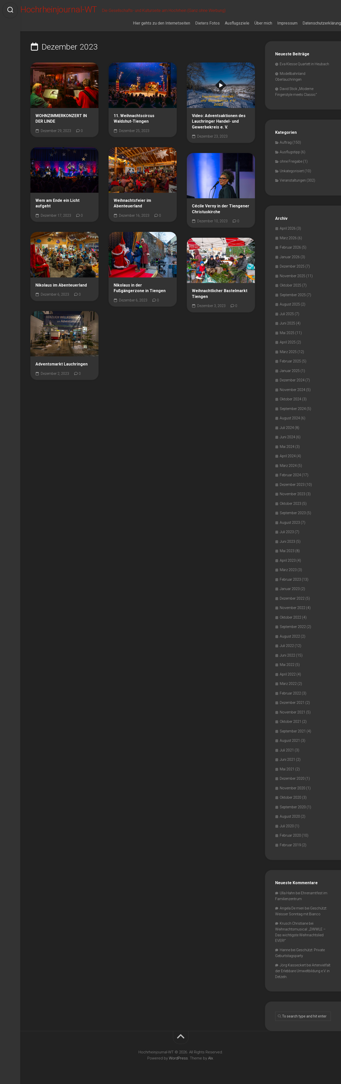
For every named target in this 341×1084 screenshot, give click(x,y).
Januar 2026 (290, 257)
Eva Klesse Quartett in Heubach (304, 64)
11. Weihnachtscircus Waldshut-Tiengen (134, 118)
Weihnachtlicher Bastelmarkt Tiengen (219, 293)
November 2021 (292, 712)
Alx (210, 1058)
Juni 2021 (287, 759)
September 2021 (293, 731)
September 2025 (293, 295)
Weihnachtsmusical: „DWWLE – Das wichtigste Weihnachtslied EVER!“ (300, 935)
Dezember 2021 (292, 703)
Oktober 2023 (290, 504)
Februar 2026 (290, 247)
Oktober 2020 (290, 797)
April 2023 (288, 560)
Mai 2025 (287, 333)
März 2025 (288, 352)
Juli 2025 (287, 314)
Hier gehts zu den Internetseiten (151, 23)
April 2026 (288, 228)
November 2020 (292, 788)
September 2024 (293, 409)
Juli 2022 (287, 646)
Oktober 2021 (290, 722)
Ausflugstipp (290, 152)
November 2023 (292, 494)
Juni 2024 (287, 437)
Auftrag (286, 142)
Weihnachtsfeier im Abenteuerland (132, 203)
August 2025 (290, 304)
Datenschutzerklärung (311, 23)
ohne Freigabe (291, 161)
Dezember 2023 (292, 485)
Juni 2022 (287, 655)
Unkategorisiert (292, 171)
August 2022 (290, 636)
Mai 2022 (287, 665)
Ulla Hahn (287, 893)
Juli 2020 (287, 826)
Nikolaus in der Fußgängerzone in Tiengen (140, 288)
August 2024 (290, 418)
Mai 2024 (287, 447)
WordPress (178, 1058)
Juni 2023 (287, 541)
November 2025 (292, 276)
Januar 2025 (290, 371)
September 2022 (293, 627)
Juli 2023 (287, 532)
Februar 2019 (290, 845)
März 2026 (288, 238)
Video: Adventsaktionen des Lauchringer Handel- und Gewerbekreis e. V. (219, 121)
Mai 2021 (287, 769)
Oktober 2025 (290, 285)
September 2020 (293, 807)
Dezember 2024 (292, 380)
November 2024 (292, 390)
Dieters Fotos (197, 23)
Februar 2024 (290, 475)
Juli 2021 (287, 750)
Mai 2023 (287, 551)
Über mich (253, 23)
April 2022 (288, 674)
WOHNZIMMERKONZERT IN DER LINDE (61, 118)
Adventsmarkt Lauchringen (61, 364)
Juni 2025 (287, 323)
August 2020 (290, 816)
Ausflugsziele (227, 23)
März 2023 (288, 570)
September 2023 (293, 513)
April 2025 (288, 342)
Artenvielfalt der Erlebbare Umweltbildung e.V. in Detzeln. (302, 971)
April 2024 (288, 456)
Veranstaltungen (293, 180)
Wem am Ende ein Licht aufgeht (57, 203)
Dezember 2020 (292, 778)
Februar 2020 (290, 835)
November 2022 (292, 608)
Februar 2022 (290, 693)
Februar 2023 (290, 579)
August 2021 (290, 741)
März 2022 (288, 684)
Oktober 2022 (290, 617)
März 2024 (288, 466)
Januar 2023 (290, 589)
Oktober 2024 (290, 399)
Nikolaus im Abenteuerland (61, 285)
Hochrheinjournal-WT (71, 10)
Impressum (277, 23)
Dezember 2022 (292, 598)
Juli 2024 (287, 428)
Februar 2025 (290, 361)
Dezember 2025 (292, 266)
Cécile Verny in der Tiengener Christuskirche (220, 209)
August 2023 (290, 523)
